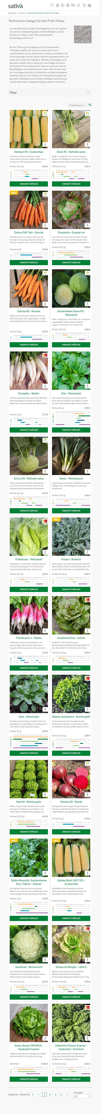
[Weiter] (67, 1094)
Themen (21, 13)
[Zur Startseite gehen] (17, 5)
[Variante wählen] (29, 184)
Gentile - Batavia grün (28, 801)
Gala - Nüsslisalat (29, 716)
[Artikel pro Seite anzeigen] (83, 1096)
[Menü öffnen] (89, 5)
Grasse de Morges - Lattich (71, 966)
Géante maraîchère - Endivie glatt (71, 716)
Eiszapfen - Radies (28, 393)
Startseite (12, 13)
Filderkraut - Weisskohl (28, 559)
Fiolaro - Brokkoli (71, 559)
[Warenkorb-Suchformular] (52, 5)
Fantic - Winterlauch (71, 478)
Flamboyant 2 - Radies (29, 637)
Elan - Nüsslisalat (71, 393)
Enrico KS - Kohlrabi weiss (29, 478)
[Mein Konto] (78, 5)
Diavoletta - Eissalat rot (71, 232)
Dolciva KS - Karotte (28, 311)
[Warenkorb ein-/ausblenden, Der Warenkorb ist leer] (84, 5)
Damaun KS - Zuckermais (28, 151)
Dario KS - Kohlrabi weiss (71, 151)
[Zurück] (32, 1094)
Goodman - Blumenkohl (28, 966)
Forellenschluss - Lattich (71, 637)
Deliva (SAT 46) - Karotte (28, 232)
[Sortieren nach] (78, 105)
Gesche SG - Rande (71, 801)
